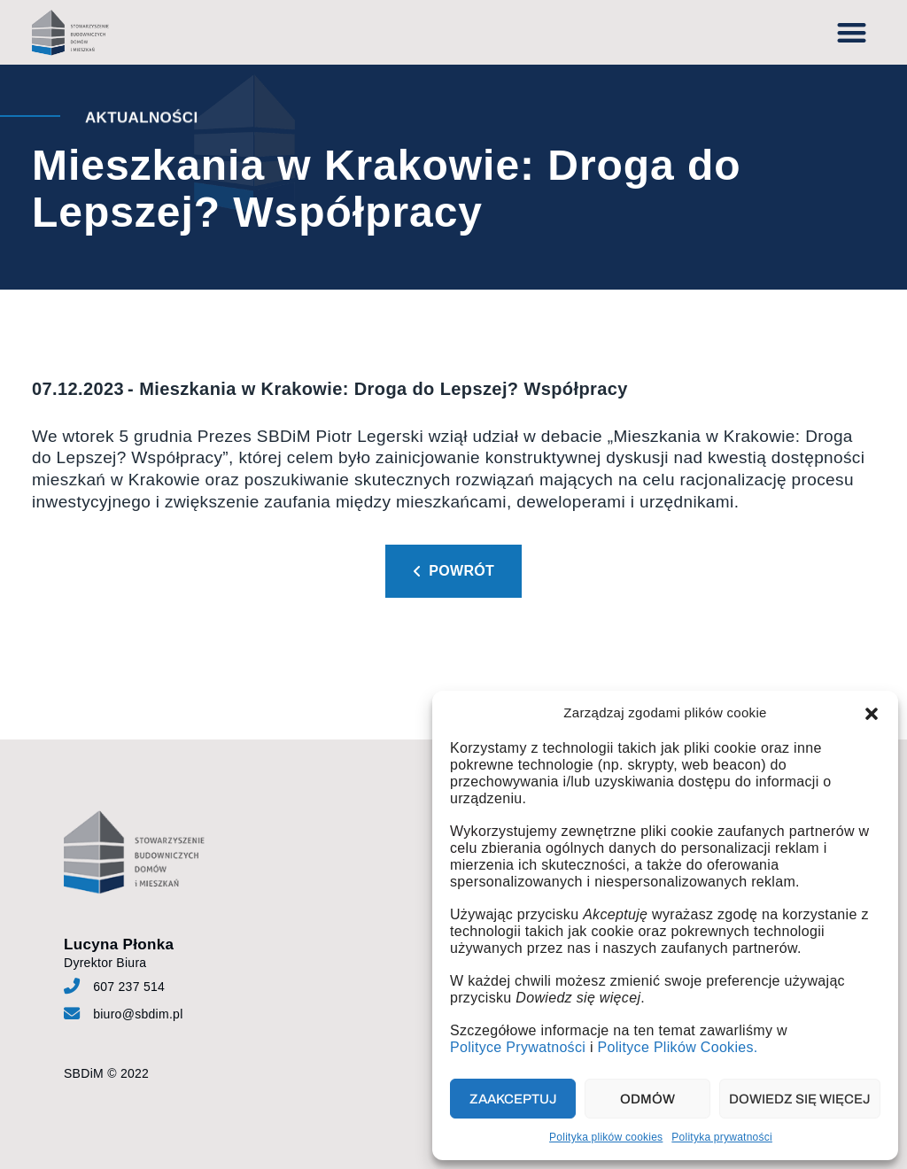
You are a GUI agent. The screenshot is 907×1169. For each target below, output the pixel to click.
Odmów (647, 1099)
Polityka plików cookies (606, 1137)
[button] (871, 714)
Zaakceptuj (513, 1099)
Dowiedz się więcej (800, 1099)
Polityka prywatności (721, 1137)
